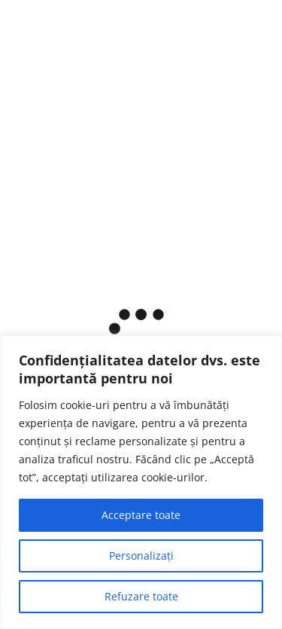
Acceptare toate (141, 515)
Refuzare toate (141, 596)
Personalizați (141, 555)
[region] (141, 482)
